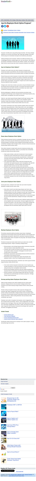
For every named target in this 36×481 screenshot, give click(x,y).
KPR (2, 20)
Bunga (14, 20)
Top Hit (16, 475)
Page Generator (4, 381)
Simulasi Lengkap (4, 383)
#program (28, 32)
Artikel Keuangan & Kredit (6, 394)
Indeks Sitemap (12, 475)
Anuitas (23, 20)
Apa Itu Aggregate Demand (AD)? (11, 317)
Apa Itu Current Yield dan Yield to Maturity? (13, 319)
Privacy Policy (21, 475)
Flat (26, 20)
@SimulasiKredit (19, 471)
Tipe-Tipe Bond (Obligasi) (9, 316)
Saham (18, 30)
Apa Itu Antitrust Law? (9, 314)
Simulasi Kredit (13, 474)
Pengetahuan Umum (12, 30)
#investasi (16, 32)
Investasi (5, 30)
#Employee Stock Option (8, 32)
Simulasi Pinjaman (28, 474)
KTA (11, 20)
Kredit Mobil (6, 20)
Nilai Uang (18, 20)
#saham (32, 32)
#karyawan (21, 32)
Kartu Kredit (30, 20)
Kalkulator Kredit (20, 474)
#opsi (25, 32)
